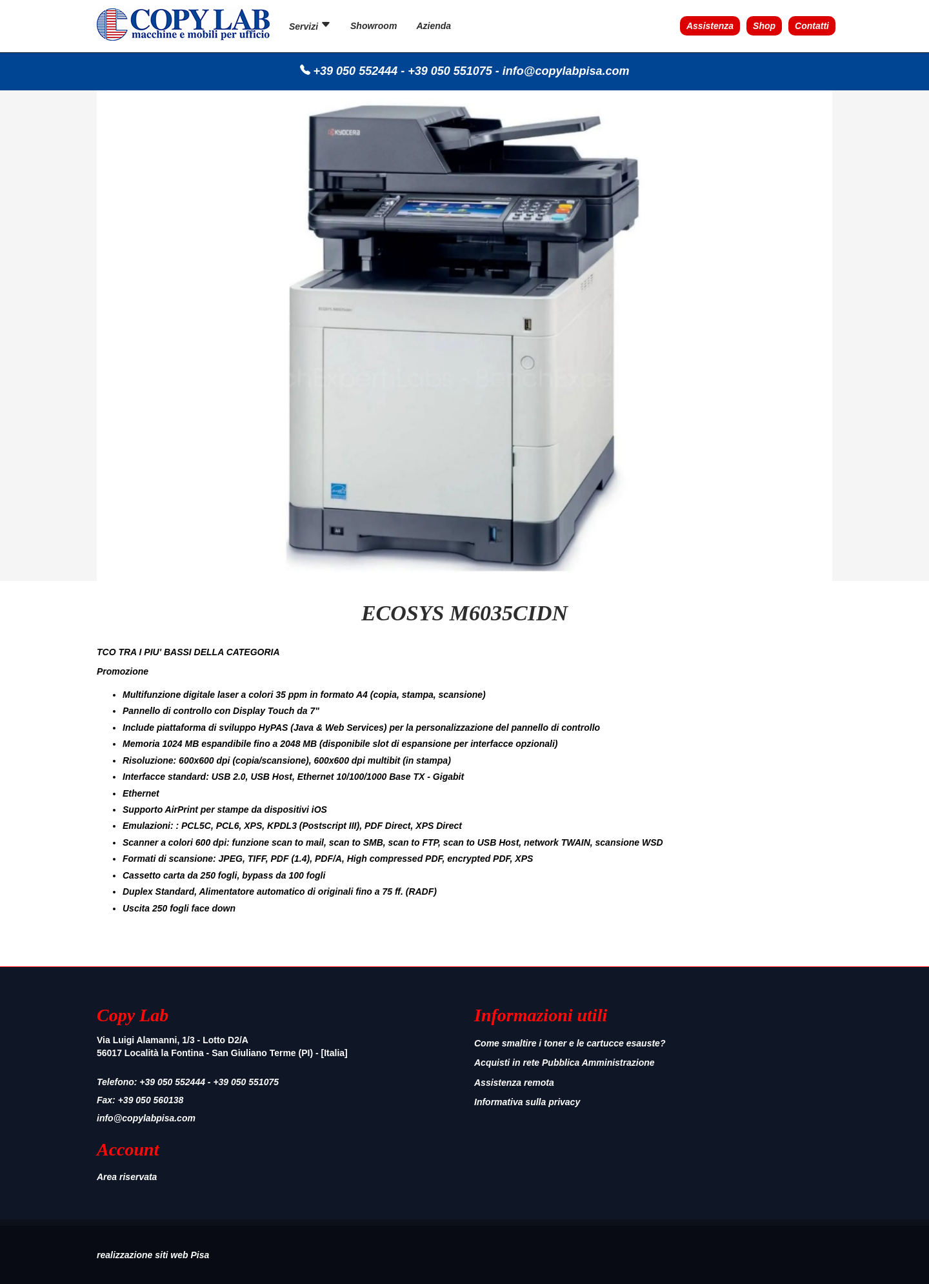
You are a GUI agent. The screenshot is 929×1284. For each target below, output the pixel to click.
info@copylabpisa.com (566, 71)
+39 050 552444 (356, 71)
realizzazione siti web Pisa (153, 1255)
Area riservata (127, 1177)
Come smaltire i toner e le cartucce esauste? (569, 1043)
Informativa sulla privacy (527, 1102)
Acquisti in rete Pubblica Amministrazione (564, 1062)
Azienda (433, 26)
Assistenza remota (514, 1082)
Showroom (373, 26)
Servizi (310, 25)
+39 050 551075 (450, 71)
